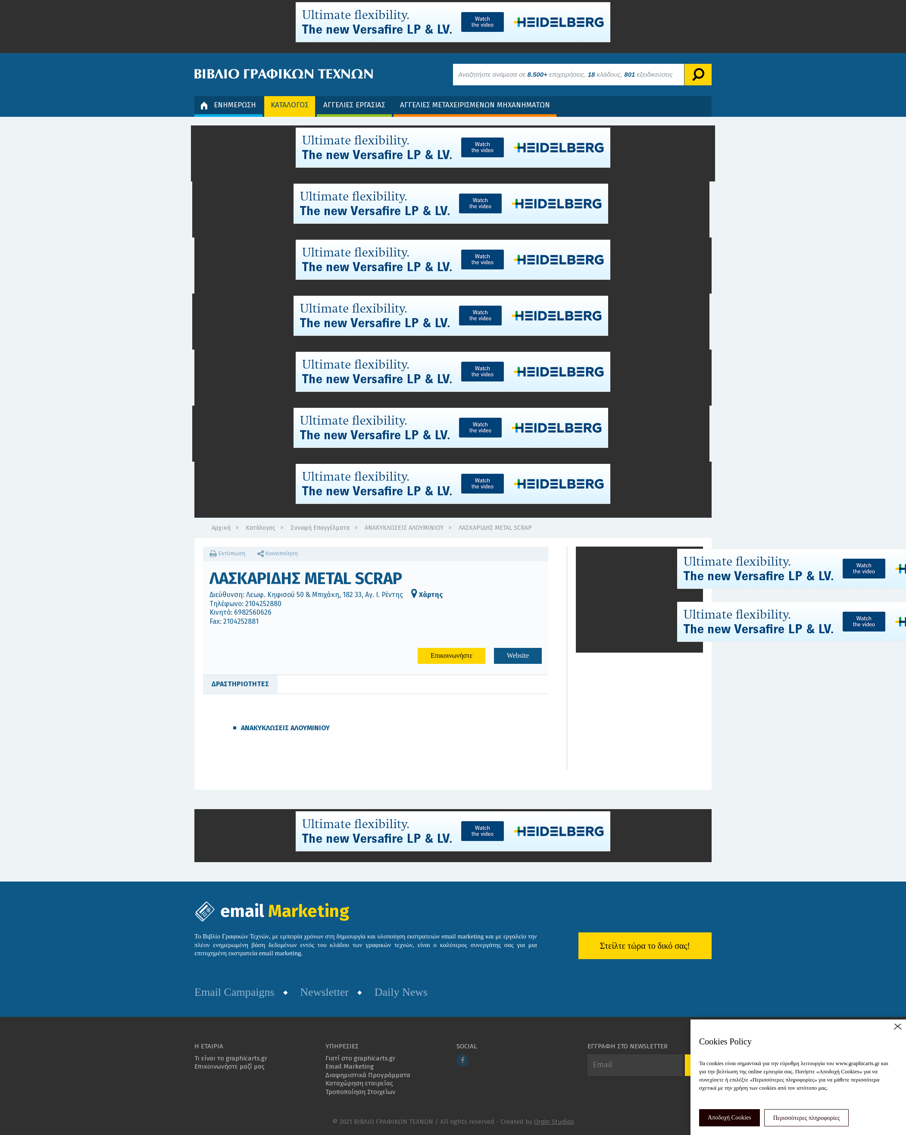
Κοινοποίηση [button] (277, 553)
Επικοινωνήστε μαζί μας (229, 1066)
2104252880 (263, 604)
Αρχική (221, 528)
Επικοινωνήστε (451, 655)
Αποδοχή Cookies (729, 1117)
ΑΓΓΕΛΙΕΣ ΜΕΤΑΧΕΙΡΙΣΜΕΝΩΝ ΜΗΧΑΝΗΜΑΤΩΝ (475, 104)
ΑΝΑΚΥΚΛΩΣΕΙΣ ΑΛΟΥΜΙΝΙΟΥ (404, 528)
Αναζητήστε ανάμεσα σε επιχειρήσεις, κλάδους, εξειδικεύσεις (565, 74)
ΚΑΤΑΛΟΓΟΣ (290, 104)
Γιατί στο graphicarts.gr (360, 1058)
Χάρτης (427, 595)
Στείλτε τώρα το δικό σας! (645, 946)
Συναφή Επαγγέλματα (320, 528)
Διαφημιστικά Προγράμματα (367, 1075)
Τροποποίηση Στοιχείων (360, 1092)
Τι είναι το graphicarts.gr (230, 1058)
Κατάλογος (260, 528)
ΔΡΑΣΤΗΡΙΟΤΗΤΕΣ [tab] (240, 684)
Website (518, 655)
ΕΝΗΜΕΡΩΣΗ (228, 104)
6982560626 (253, 612)
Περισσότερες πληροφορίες (806, 1118)
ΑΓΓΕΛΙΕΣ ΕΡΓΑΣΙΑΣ (354, 104)
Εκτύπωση (227, 553)
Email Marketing (349, 1066)
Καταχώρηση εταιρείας (359, 1083)
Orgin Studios (554, 1122)
